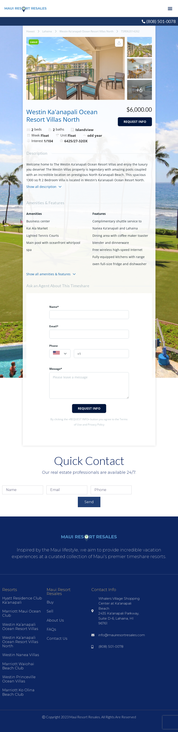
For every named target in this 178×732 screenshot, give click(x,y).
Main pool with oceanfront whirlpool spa (53, 246)
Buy (50, 602)
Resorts (9, 589)
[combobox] (60, 353)
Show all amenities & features (51, 274)
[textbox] (60, 353)
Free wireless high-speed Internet (117, 250)
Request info (135, 121)
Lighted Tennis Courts (42, 235)
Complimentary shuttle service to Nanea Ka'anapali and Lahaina (117, 224)
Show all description (44, 187)
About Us (55, 620)
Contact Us (57, 638)
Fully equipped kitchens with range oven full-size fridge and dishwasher (119, 260)
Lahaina (47, 31)
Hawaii (30, 31)
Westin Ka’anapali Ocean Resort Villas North (20, 642)
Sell (50, 611)
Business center (38, 221)
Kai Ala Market (37, 228)
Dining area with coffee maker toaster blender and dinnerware (120, 239)
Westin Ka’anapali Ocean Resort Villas (20, 626)
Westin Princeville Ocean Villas (19, 679)
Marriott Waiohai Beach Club (18, 666)
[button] (170, 8)
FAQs (51, 629)
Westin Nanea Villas (20, 655)
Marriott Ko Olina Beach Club (18, 692)
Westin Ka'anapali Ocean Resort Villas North (86, 31)
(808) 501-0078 (161, 21)
